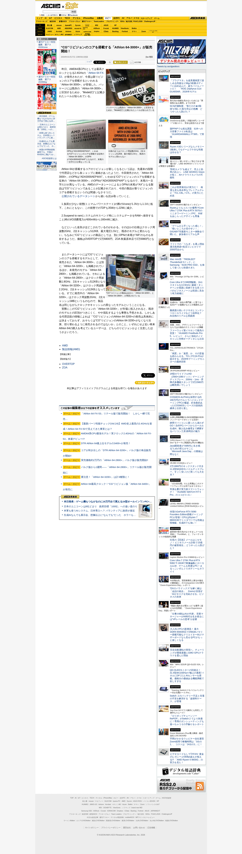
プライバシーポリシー (111, 827)
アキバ (129, 18)
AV (123, 18)
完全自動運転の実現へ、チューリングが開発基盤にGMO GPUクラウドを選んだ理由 (187, 653)
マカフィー (50, 34)
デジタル (76, 18)
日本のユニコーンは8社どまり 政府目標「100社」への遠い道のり (100, 506)
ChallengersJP (149, 21)
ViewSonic (125, 28)
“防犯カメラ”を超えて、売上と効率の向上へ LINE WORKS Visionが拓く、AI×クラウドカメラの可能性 (187, 173)
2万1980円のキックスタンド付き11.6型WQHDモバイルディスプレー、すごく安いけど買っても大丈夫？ (187, 470)
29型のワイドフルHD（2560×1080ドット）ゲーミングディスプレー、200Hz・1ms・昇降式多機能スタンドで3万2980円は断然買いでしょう (187, 379)
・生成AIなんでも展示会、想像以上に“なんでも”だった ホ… (46, 143)
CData (106, 31)
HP (115, 25)
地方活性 (129, 21)
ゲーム (156, 18)
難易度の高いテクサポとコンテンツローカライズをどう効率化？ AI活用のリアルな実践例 (187, 313)
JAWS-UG (93, 804)
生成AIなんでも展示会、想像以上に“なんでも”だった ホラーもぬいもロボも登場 (108, 515)
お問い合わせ (139, 827)
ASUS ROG (68, 28)
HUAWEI (115, 28)
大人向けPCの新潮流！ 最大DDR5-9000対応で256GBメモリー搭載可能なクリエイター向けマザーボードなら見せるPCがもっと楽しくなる (187, 634)
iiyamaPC (68, 25)
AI (46, 18)
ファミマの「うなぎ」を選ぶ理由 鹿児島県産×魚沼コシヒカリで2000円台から (188, 247)
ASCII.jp (50, 6)
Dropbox (96, 31)
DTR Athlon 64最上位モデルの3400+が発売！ (106, 443)
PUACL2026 (137, 21)
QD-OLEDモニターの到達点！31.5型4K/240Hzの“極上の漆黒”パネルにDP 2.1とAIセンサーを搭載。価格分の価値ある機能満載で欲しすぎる (187, 675)
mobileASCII (129, 817)
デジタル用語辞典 (117, 817)
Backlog (115, 31)
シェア (89, 61)
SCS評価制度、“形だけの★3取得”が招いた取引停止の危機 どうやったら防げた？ (186, 109)
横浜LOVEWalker (98, 820)
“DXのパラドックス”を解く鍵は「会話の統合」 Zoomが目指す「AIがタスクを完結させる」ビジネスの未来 (187, 592)
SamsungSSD (85, 28)
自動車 (100, 18)
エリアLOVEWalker (83, 820)
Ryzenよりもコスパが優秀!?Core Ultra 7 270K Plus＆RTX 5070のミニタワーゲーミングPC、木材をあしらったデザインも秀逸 (187, 211)
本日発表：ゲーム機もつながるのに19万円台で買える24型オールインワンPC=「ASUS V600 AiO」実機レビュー (125, 501)
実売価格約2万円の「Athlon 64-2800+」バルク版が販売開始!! (114, 460)
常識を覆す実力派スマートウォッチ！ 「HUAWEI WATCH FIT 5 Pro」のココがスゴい (187, 492)
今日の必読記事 (92, 817)
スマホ (136, 18)
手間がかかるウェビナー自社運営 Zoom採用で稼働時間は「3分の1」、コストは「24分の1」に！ (188, 741)
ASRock (97, 28)
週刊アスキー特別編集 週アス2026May (46, 79)
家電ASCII (63, 21)
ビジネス (58, 18)
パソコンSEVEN (87, 25)
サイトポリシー (92, 827)
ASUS (106, 25)
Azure (78, 31)
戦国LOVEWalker (171, 820)
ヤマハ (134, 31)
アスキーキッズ (41, 21)
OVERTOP (68, 364)
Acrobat (59, 31)
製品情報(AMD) (71, 349)
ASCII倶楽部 (198, 18)
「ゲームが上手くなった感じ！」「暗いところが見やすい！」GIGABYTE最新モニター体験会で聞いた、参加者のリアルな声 (187, 230)
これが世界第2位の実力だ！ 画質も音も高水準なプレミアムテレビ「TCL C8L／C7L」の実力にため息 (187, 191)
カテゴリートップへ (145, 382)
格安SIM (53, 21)
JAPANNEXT (68, 34)
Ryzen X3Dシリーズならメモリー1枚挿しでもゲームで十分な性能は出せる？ (187, 149)
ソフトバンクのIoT (153, 31)
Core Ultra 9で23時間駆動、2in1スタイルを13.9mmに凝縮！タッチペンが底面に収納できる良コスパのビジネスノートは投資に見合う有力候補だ (187, 288)
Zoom (143, 31)
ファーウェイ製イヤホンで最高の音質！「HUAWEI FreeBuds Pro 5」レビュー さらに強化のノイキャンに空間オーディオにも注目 (187, 334)
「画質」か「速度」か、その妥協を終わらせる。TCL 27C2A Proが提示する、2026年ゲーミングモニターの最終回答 (187, 357)
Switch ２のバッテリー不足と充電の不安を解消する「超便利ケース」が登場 (187, 698)
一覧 (109, 62)
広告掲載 (151, 827)
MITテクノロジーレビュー (145, 817)
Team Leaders (116, 814)
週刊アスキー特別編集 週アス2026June (46, 44)
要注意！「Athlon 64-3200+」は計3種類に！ (105, 477)
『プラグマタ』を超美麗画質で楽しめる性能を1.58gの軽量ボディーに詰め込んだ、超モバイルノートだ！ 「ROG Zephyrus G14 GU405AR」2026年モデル (187, 86)
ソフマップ (78, 34)
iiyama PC (116, 801)
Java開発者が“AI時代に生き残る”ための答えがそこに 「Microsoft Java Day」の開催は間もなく (186, 449)
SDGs (122, 21)
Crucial (106, 28)
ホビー (108, 18)
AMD (59, 28)
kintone (68, 31)
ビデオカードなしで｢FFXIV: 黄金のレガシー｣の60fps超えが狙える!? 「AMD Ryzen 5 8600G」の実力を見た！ (187, 758)
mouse (59, 25)
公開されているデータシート (78, 196)
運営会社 (127, 827)
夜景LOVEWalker (128, 820)
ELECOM (49, 28)
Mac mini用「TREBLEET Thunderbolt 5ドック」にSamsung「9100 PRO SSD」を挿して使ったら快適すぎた (187, 263)
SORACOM (111, 811)
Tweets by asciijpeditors (168, 66)
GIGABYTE (77, 28)
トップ (39, 18)
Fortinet (125, 31)
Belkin (134, 28)
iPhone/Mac (88, 18)
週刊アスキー (87, 21)
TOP (71, 798)
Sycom (78, 25)
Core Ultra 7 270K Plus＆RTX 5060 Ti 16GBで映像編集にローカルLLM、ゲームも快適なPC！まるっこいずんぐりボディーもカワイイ (187, 566)
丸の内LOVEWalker (157, 820)
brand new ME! (137, 808)
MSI (96, 25)
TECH (67, 18)
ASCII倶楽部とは (49, 158)
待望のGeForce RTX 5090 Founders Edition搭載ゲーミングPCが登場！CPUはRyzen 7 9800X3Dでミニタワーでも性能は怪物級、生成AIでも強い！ (187, 517)
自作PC (116, 18)
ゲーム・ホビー (72, 5)
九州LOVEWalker (142, 820)
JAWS (49, 31)
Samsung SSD (86, 811)
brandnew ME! (87, 34)
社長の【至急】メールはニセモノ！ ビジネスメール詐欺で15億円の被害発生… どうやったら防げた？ (187, 543)
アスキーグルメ (74, 21)
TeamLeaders (99, 21)
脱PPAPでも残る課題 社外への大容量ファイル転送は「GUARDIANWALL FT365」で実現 (187, 132)
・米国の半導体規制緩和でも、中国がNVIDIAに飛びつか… (46, 152)
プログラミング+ (112, 21)
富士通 (49, 25)
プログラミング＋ (129, 814)
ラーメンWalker (69, 820)
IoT (50, 18)
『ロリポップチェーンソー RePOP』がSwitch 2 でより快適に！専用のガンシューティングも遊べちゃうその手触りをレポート (187, 720)
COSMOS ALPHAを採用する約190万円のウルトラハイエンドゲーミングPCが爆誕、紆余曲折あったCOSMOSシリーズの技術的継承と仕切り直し (186, 403)
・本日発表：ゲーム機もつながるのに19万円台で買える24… (46, 118)
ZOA (64, 367)
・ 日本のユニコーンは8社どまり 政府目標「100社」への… (46, 127)
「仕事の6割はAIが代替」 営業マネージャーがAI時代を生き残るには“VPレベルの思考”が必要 (187, 616)
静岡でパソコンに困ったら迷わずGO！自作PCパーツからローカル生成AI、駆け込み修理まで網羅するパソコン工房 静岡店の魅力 (187, 427)
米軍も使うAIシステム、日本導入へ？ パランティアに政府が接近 (99, 510)
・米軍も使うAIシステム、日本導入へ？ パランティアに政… (46, 135)
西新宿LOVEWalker (113, 820)
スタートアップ (146, 18)
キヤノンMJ (59, 34)
